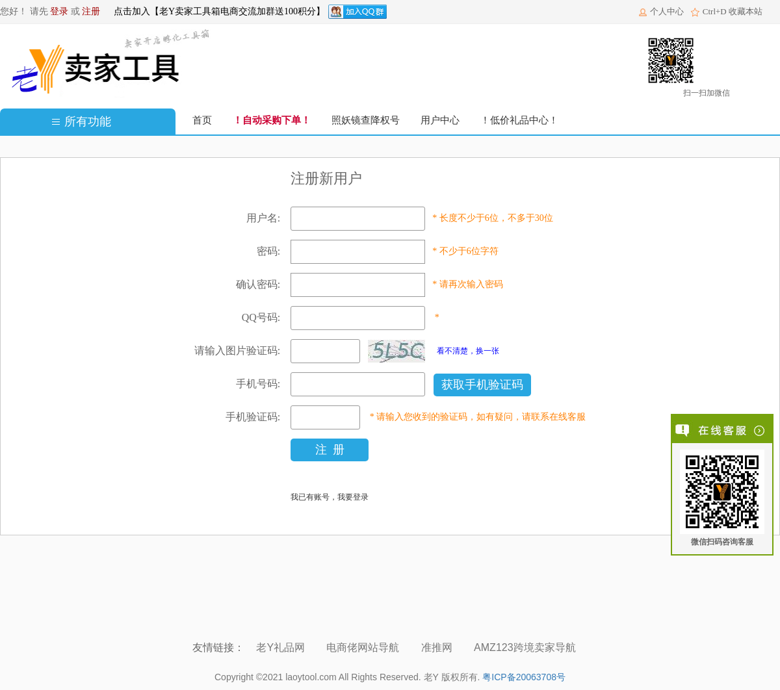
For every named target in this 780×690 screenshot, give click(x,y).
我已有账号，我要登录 (330, 497)
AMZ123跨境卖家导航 (526, 647)
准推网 (438, 647)
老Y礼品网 (281, 647)
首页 (202, 120)
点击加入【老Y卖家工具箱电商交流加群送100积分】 (219, 11)
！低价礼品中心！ (519, 120)
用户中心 (440, 120)
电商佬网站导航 (364, 647)
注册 (91, 11)
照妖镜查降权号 (366, 120)
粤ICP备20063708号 (524, 677)
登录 (59, 11)
